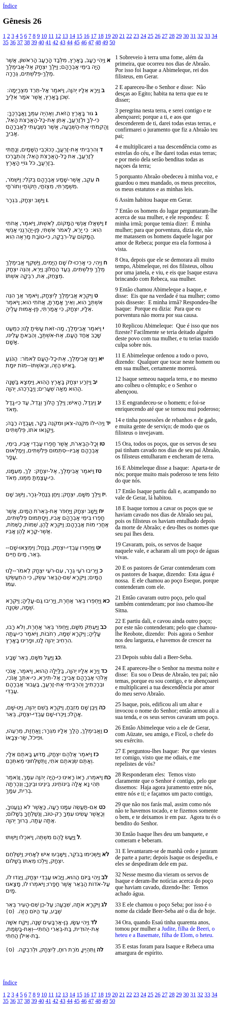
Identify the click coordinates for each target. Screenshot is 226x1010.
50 (112, 42)
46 (84, 42)
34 (214, 36)
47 (91, 42)
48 (98, 42)
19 (108, 36)
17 (93, 36)
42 (55, 42)
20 (115, 36)
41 (48, 42)
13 (65, 36)
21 (122, 36)
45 (77, 42)
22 (129, 36)
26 (157, 36)
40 (41, 42)
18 (100, 36)
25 (150, 36)
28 (171, 36)
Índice (10, 6)
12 (58, 36)
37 (20, 42)
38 (27, 42)
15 (79, 36)
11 (51, 36)
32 (200, 36)
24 (143, 36)
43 (62, 42)
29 (179, 36)
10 (44, 36)
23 (136, 36)
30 (186, 36)
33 (207, 36)
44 (69, 42)
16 (86, 36)
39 (34, 42)
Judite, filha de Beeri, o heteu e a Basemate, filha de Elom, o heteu (165, 932)
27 (164, 36)
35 (6, 42)
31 (193, 36)
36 (13, 42)
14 (72, 36)
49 (105, 42)
